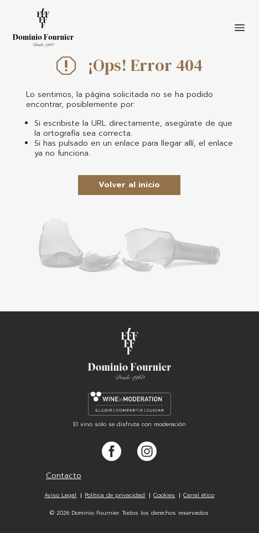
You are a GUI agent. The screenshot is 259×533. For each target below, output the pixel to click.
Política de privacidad (115, 495)
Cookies (164, 495)
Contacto (63, 475)
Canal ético (198, 495)
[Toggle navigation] (239, 27)
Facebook (111, 460)
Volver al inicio (129, 185)
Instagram (147, 460)
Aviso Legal (60, 495)
